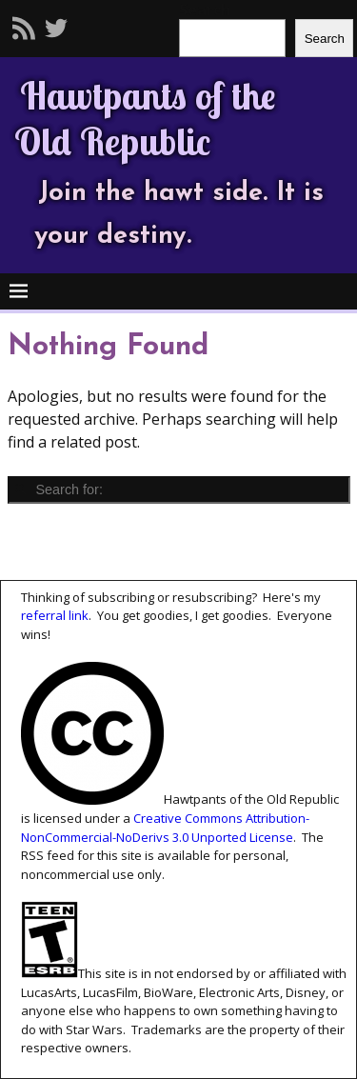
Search (325, 38)
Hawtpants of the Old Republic (145, 118)
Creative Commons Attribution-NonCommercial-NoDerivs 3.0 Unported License (165, 827)
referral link (55, 615)
